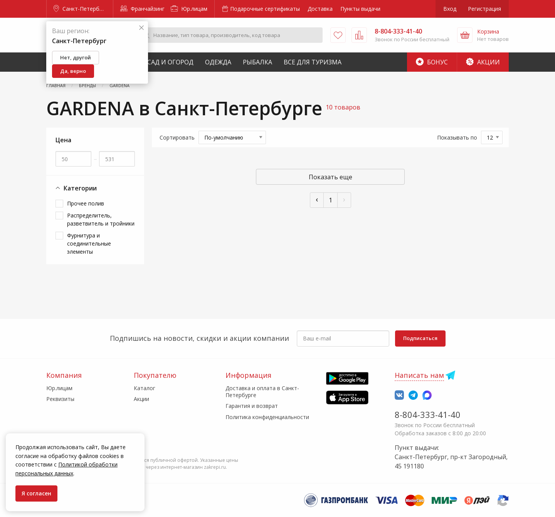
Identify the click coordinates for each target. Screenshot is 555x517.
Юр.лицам (189, 8)
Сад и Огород (170, 62)
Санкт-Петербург (81, 8)
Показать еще (330, 177)
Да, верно (73, 70)
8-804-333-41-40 (428, 414)
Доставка (320, 8)
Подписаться (420, 338)
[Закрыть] (141, 28)
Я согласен (36, 493)
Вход (449, 8)
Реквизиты (60, 398)
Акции (483, 62)
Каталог (144, 388)
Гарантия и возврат (251, 405)
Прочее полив (85, 203)
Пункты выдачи (360, 8)
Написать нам (419, 375)
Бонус (432, 62)
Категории (76, 188)
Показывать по (457, 137)
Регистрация (484, 8)
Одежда (218, 62)
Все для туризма (312, 62)
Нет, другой (75, 57)
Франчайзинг (142, 8)
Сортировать (177, 137)
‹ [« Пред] (317, 199)
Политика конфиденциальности (267, 417)
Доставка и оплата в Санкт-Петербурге (262, 391)
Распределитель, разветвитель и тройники (101, 219)
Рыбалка (257, 62)
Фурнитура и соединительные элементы (89, 243)
